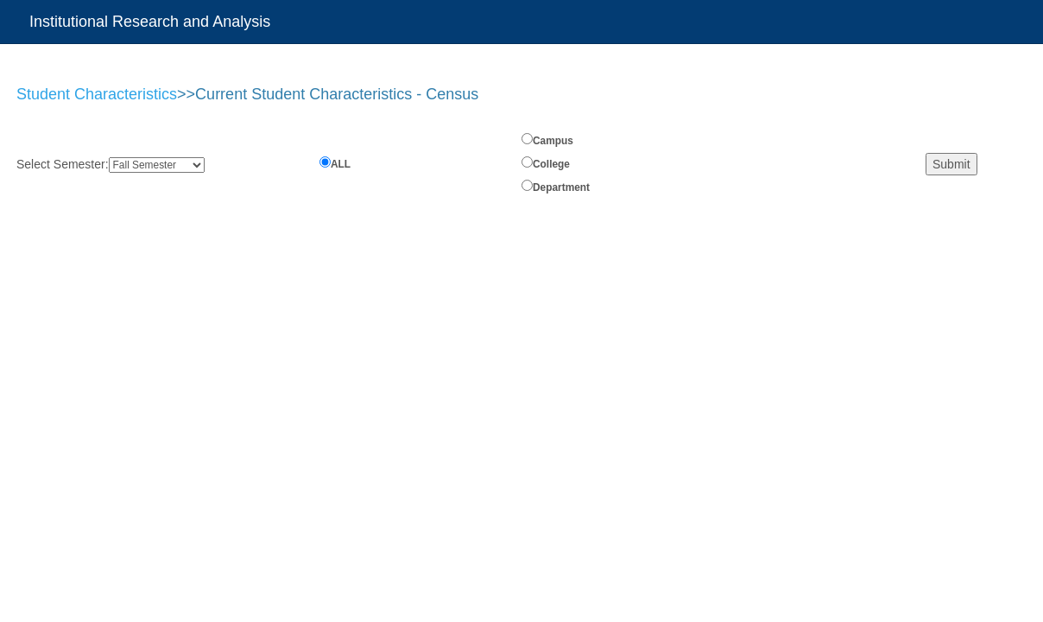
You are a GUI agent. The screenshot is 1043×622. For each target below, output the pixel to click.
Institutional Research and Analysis (149, 21)
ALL (341, 164)
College (551, 164)
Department (561, 187)
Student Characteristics (96, 94)
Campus (553, 141)
